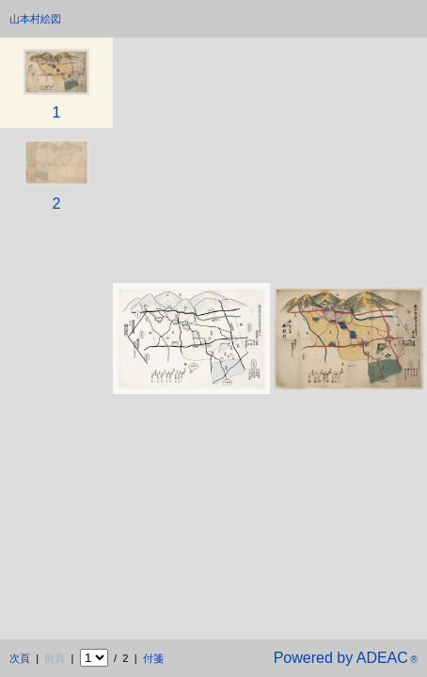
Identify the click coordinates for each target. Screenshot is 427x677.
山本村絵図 (35, 18)
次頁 (19, 658)
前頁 (54, 658)
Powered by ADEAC (346, 658)
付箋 (153, 658)
